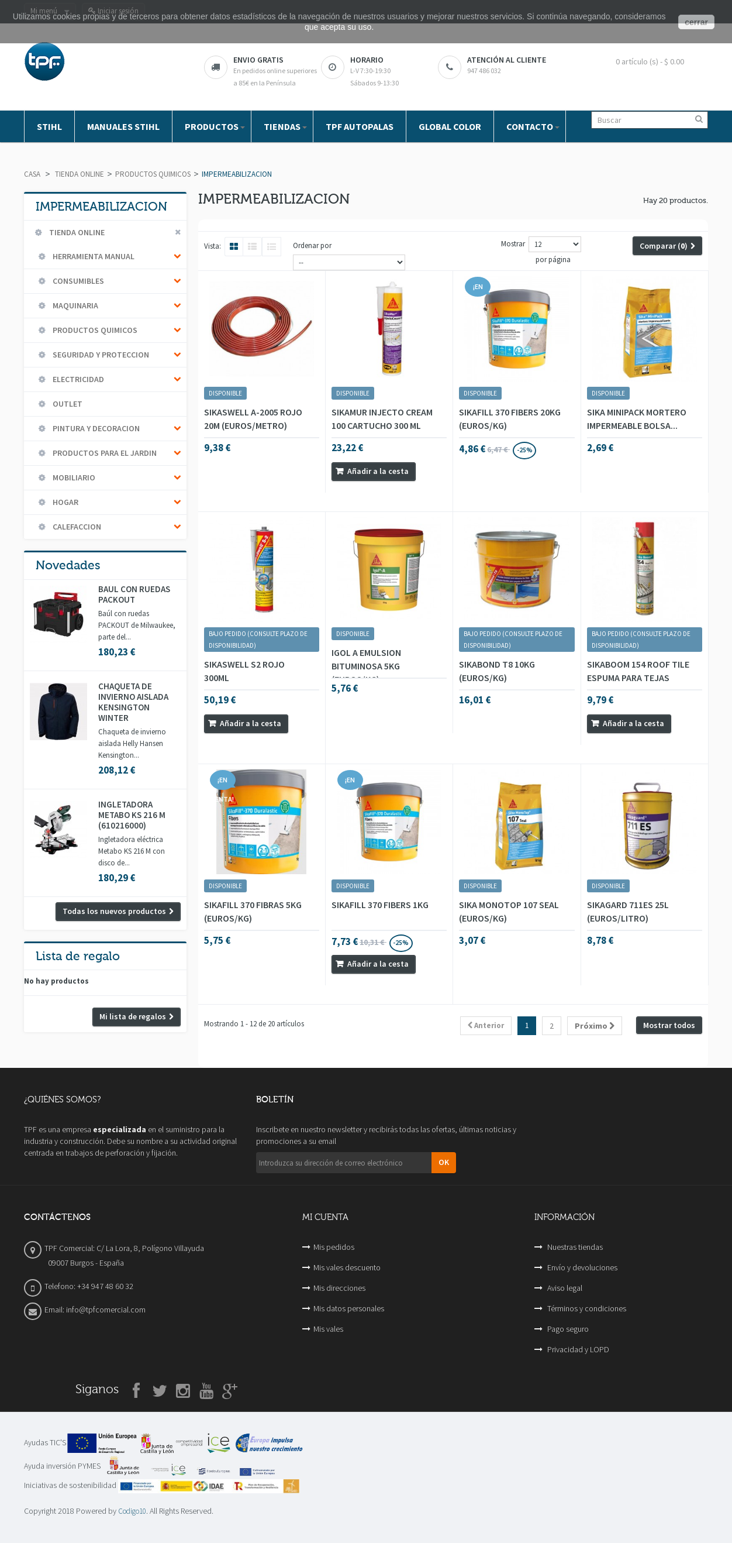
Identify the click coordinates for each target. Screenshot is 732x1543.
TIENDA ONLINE (79, 174)
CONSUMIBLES (77, 281)
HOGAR (64, 502)
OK (443, 1162)
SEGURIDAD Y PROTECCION (100, 354)
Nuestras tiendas (574, 1247)
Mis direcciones (339, 1288)
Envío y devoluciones (581, 1267)
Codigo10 (132, 1511)
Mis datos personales (348, 1308)
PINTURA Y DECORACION (95, 428)
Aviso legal (563, 1288)
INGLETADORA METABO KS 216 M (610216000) (131, 815)
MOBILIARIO (73, 477)
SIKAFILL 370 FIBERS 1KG (380, 904)
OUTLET (66, 403)
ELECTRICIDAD (77, 379)
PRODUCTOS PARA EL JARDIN (104, 453)
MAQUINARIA (74, 305)
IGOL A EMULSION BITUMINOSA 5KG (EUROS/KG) (366, 666)
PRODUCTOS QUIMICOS (153, 174)
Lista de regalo (78, 956)
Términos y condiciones (585, 1308)
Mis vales (328, 1329)
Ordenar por (312, 245)
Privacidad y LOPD (577, 1349)
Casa (32, 174)
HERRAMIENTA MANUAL (92, 256)
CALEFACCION (76, 526)
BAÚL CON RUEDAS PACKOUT (134, 594)
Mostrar (513, 244)
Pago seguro (567, 1329)
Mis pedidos (333, 1247)
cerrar (696, 22)
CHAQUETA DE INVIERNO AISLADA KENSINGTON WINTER (133, 702)
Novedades (68, 565)
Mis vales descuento (347, 1267)
